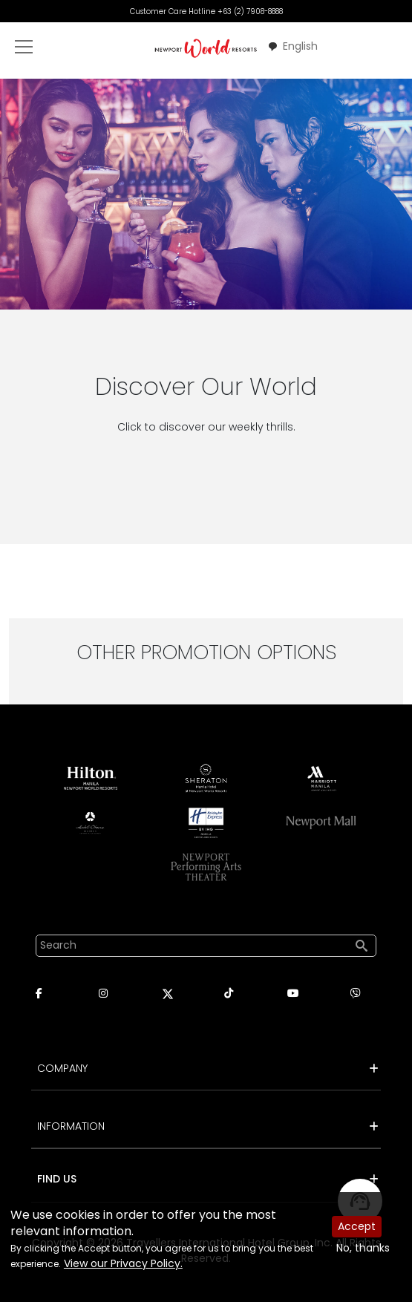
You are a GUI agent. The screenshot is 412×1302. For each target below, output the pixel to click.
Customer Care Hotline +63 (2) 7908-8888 (206, 11)
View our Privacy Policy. (123, 1263)
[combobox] (292, 46)
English (292, 46)
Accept (357, 1226)
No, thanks (363, 1247)
